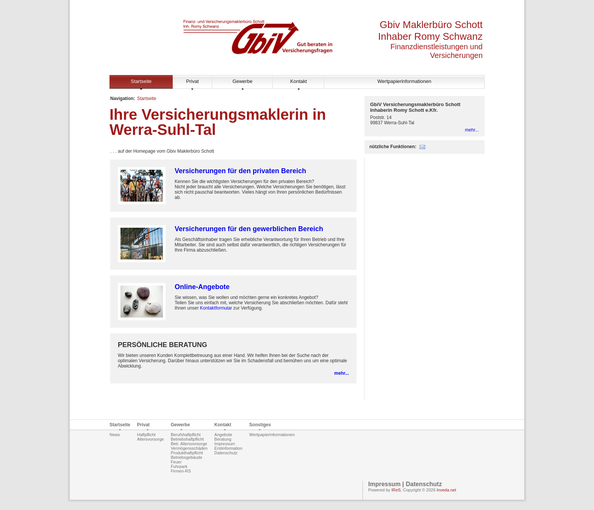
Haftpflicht (146, 434)
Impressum (224, 443)
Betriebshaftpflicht (187, 439)
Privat (192, 81)
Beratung (222, 439)
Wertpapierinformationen (404, 81)
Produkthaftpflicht (187, 453)
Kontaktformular (216, 308)
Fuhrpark (179, 466)
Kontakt (298, 81)
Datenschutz (226, 453)
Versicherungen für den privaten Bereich (240, 171)
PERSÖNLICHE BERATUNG (162, 345)
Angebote (223, 434)
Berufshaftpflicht (186, 434)
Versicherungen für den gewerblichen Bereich (249, 229)
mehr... (341, 373)
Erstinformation (228, 448)
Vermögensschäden (189, 448)
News (114, 434)
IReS (395, 490)
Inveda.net (446, 490)
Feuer (176, 462)
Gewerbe (243, 81)
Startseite (141, 81)
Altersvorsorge (150, 439)
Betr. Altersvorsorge (189, 443)
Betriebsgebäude (186, 457)
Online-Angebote (202, 287)
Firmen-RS (181, 471)
